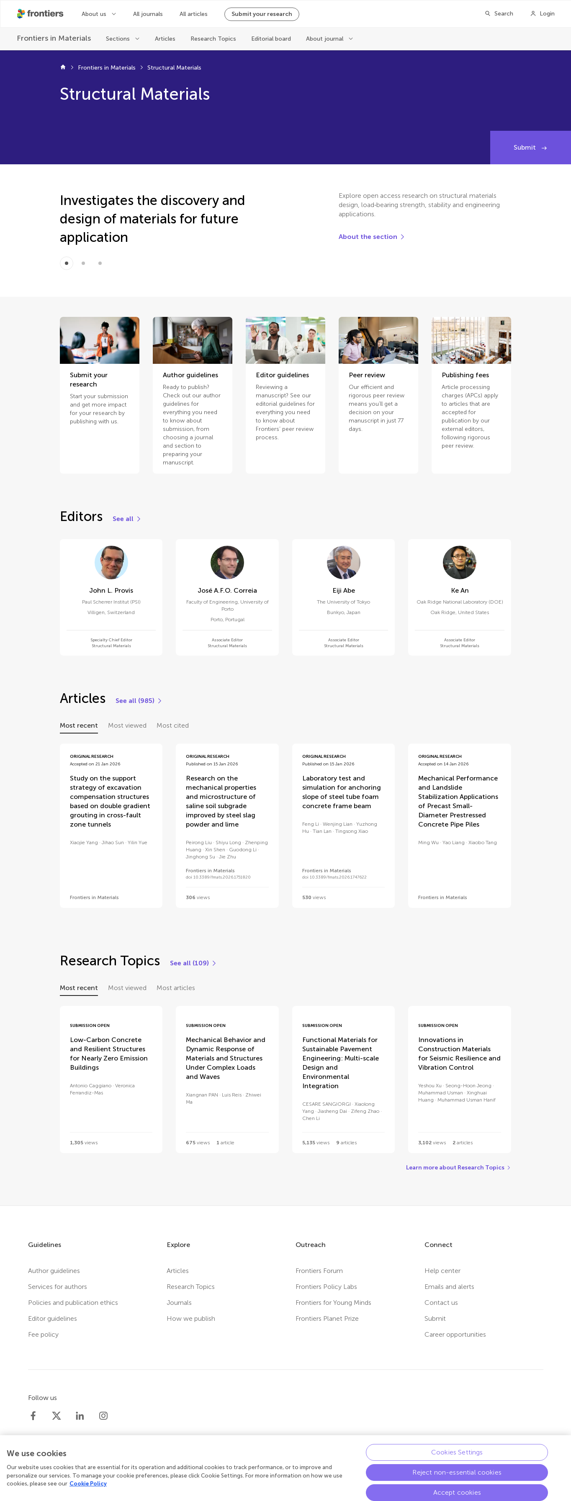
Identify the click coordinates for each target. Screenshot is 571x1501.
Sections (118, 38)
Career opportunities (455, 1334)
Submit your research (261, 14)
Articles (165, 38)
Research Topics (213, 38)
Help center (442, 1271)
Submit (526, 147)
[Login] (542, 14)
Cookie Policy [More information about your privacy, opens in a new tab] (88, 1487)
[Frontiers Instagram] (103, 1416)
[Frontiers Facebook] (33, 1416)
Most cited (173, 725)
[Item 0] (66, 263)
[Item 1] (83, 263)
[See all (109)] (193, 963)
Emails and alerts (449, 1287)
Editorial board (271, 38)
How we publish (191, 1318)
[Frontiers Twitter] (56, 1416)
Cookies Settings (457, 1456)
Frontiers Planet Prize (327, 1318)
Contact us (441, 1303)
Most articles (176, 988)
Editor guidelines (52, 1318)
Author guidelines (54, 1271)
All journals (148, 14)
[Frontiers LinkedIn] (80, 1416)
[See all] (127, 519)
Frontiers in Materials (107, 67)
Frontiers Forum (319, 1271)
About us (95, 14)
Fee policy (43, 1334)
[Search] (498, 14)
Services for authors (57, 1287)
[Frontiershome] (41, 14)
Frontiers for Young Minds (333, 1303)
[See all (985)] (139, 700)
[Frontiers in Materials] (54, 38)
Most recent (79, 725)
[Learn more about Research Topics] (458, 1168)
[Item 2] (100, 263)
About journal (325, 38)
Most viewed (127, 725)
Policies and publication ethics (73, 1303)
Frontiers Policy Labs (326, 1287)
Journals (179, 1303)
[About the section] (372, 236)
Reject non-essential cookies (456, 1476)
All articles (194, 14)
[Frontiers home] (63, 68)
